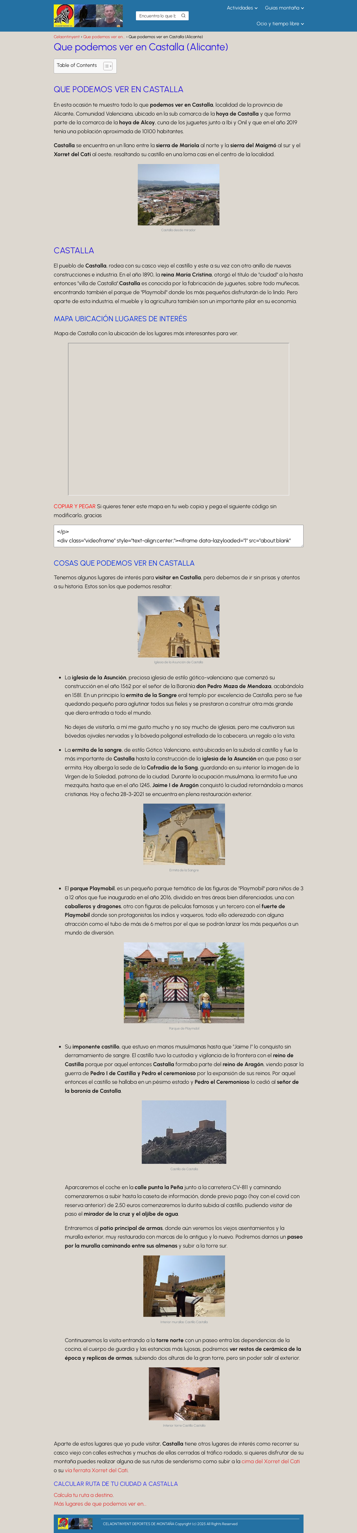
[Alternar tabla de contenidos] (105, 66)
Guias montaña (282, 8)
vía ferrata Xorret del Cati (96, 1470)
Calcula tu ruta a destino (83, 1495)
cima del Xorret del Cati (271, 1461)
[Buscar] (183, 15)
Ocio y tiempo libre (278, 24)
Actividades (240, 8)
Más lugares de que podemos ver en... (100, 1503)
